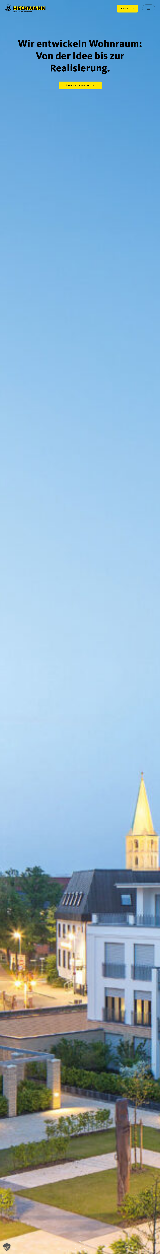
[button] (7, 1247)
